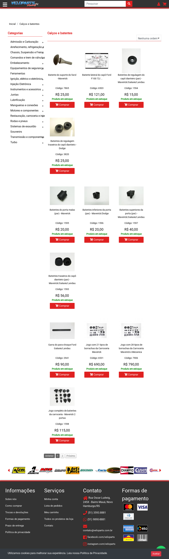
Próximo (71, 457)
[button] (159, 4)
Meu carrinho (51, 513)
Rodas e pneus (19, 121)
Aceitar (156, 553)
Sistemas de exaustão (23, 126)
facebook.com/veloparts (101, 538)
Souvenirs (16, 131)
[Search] (108, 4)
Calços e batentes (29, 23)
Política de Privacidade (93, 553)
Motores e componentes (24, 110)
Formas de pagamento (17, 520)
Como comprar (13, 506)
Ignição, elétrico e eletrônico (26, 78)
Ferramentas (17, 73)
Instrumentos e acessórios (25, 89)
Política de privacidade (17, 533)
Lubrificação (17, 100)
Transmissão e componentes (26, 137)
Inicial (12, 23)
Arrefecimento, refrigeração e (26, 47)
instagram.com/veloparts (101, 544)
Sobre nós (11, 500)
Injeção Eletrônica (20, 84)
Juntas (14, 94)
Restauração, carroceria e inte (26, 115)
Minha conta (51, 500)
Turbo (13, 142)
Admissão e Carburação (24, 41)
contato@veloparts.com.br (97, 531)
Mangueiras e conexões (24, 105)
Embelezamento (19, 62)
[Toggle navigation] (5, 4)
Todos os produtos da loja (58, 520)
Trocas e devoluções (16, 513)
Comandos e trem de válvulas (26, 57)
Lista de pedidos (53, 506)
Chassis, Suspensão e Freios (26, 52)
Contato (48, 526)
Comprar (62, 104)
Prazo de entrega (14, 526)
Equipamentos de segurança (26, 68)
